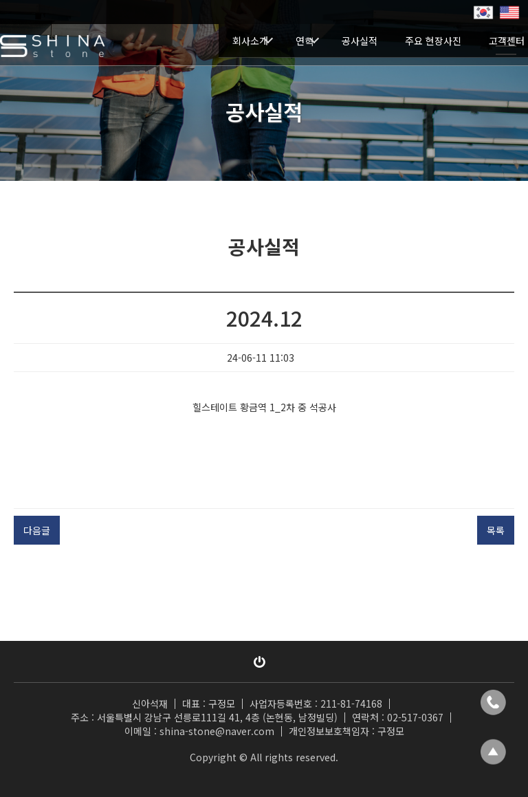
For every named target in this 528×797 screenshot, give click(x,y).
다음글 (36, 530)
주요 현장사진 (433, 40)
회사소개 (250, 40)
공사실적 (359, 40)
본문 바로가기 (0, 0)
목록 (496, 530)
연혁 (305, 40)
